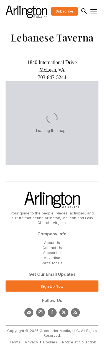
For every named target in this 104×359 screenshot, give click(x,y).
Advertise (52, 257)
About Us (52, 242)
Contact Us (52, 247)
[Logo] (26, 12)
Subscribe (52, 252)
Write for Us (52, 263)
